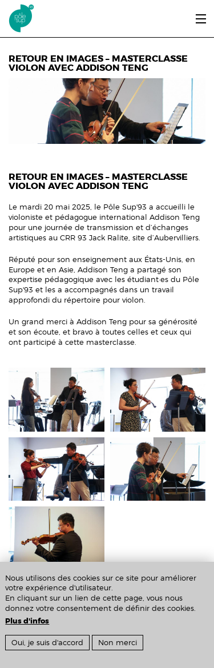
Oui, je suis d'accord (47, 642)
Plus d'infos (27, 621)
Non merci (117, 642)
